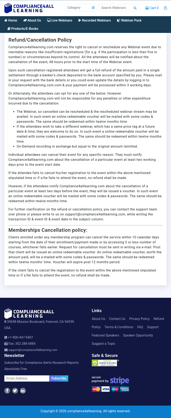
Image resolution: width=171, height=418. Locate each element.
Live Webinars (59, 20)
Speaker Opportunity (138, 335)
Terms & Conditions (118, 327)
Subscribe (58, 378)
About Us (32, 20)
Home (10, 20)
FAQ (140, 327)
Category (73, 8)
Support (153, 327)
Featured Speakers (105, 335)
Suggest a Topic (103, 344)
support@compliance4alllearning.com (32, 350)
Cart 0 (152, 8)
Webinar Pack (129, 20)
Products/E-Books (22, 29)
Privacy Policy (139, 319)
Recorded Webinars (95, 20)
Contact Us (117, 319)
